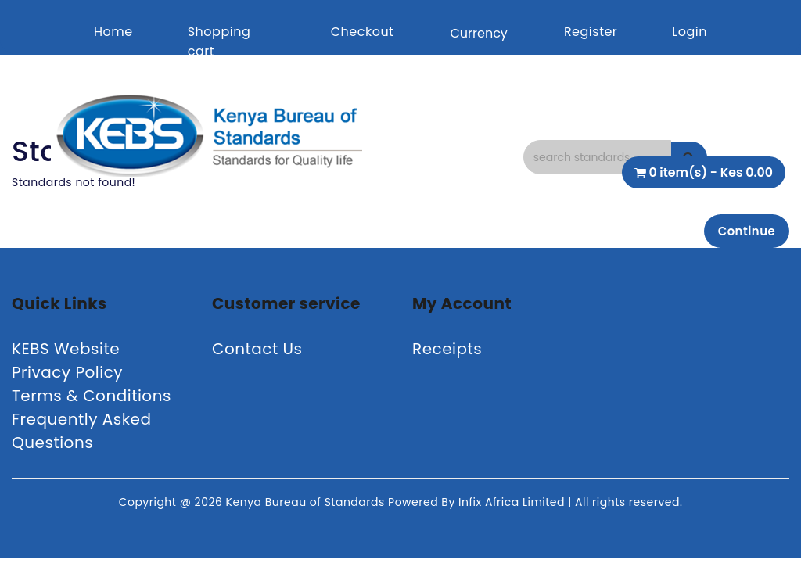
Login (689, 32)
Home (113, 32)
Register (590, 32)
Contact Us (257, 352)
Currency (478, 33)
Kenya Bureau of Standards (307, 505)
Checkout (362, 32)
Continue (743, 232)
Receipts (447, 352)
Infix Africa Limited (513, 505)
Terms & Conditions (91, 399)
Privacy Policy (67, 375)
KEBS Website (66, 352)
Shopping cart (219, 41)
